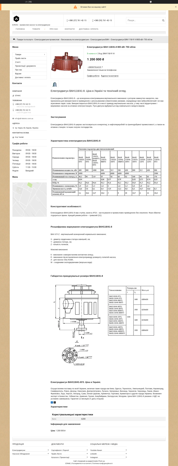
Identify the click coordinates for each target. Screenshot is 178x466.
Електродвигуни (18, 450)
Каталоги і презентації (60, 457)
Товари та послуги (25, 40)
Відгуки (18, 74)
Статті (17, 62)
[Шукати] (163, 20)
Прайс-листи (20, 58)
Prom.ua (102, 461)
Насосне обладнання (21, 454)
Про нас (54, 29)
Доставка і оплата (88, 29)
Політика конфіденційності (102, 463)
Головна (20, 29)
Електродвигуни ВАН (100, 40)
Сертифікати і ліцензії (60, 450)
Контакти (70, 29)
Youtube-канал (96, 450)
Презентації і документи (25, 66)
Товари (36, 29)
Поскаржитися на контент (81, 463)
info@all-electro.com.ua (24, 119)
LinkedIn (93, 454)
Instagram (94, 457)
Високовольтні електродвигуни (75, 40)
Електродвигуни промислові (47, 40)
